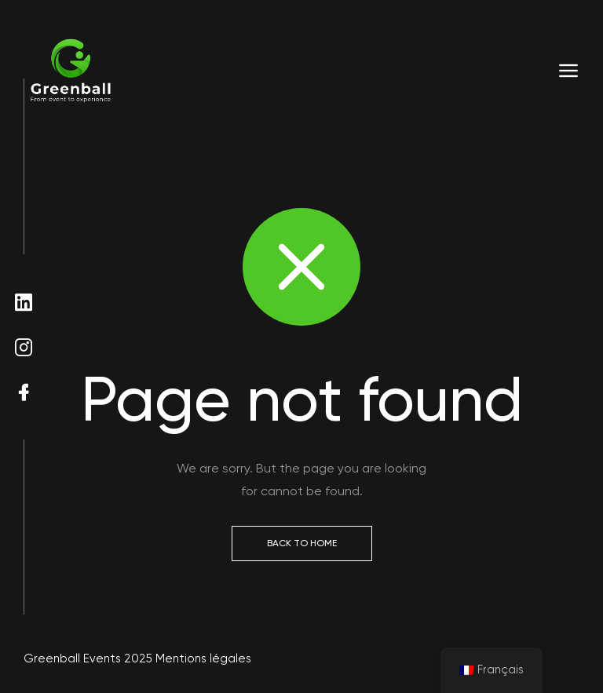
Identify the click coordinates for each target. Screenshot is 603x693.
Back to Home (302, 543)
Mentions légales (203, 658)
